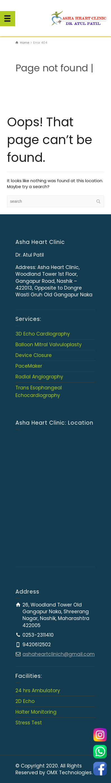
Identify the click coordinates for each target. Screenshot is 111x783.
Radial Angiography (39, 376)
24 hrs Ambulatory (37, 690)
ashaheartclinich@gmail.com (58, 654)
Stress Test (28, 722)
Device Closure (33, 355)
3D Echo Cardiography (42, 333)
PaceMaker (28, 366)
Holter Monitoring (35, 712)
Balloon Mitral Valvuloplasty (48, 344)
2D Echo (25, 701)
